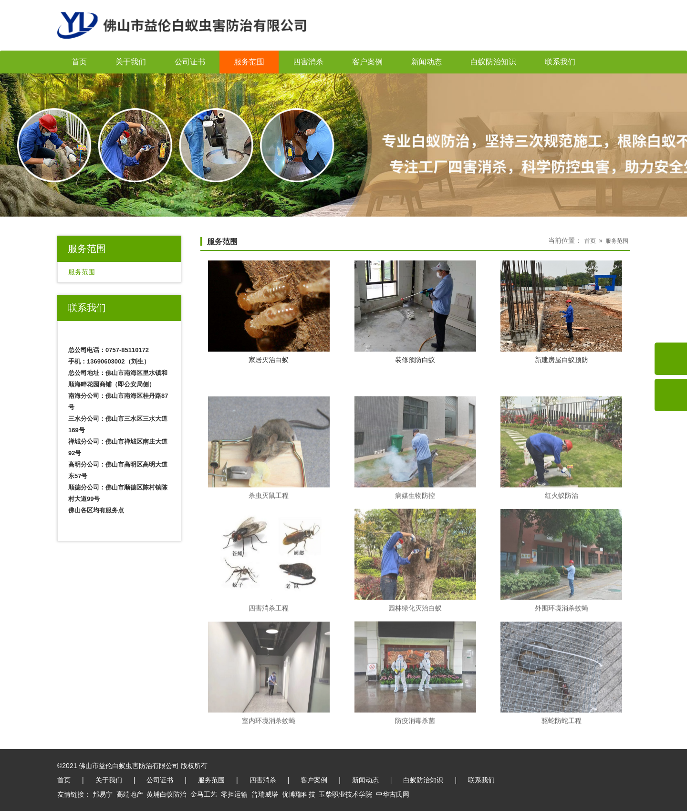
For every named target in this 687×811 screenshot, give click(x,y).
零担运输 (234, 794)
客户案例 (367, 62)
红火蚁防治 (561, 544)
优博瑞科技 (298, 794)
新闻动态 (426, 62)
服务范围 (249, 62)
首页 (79, 62)
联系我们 (560, 62)
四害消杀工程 (269, 657)
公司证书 (190, 62)
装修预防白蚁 (415, 360)
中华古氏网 (392, 794)
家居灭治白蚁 (269, 360)
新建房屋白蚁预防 (561, 360)
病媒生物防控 (415, 544)
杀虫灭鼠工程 (269, 544)
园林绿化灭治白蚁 (415, 657)
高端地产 (129, 794)
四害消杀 (308, 62)
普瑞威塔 (264, 794)
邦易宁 (103, 794)
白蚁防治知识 (493, 62)
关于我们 (130, 62)
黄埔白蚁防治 (166, 794)
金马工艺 (203, 794)
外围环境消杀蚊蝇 (561, 657)
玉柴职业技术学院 (345, 794)
